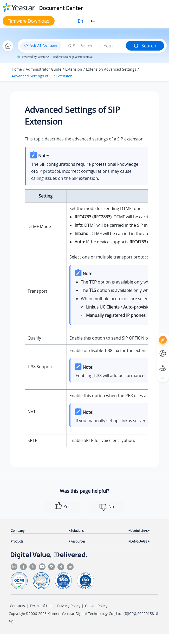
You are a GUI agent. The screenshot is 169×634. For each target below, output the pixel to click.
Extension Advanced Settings (111, 69)
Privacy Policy (68, 605)
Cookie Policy (96, 605)
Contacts (17, 605)
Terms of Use (41, 605)
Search (145, 45)
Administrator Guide (43, 69)
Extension (73, 69)
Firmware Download (29, 21)
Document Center (61, 7)
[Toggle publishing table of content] (156, 72)
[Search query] (113, 46)
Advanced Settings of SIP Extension (42, 75)
